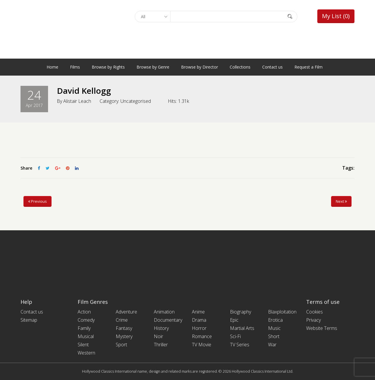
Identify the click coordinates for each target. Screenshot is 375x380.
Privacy (313, 320)
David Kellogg (84, 90)
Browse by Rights (108, 67)
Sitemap (29, 320)
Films (75, 67)
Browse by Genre (153, 67)
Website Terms (321, 328)
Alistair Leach (77, 101)
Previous (37, 201)
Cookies (314, 312)
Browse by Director (199, 67)
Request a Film (308, 67)
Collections (240, 67)
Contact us (272, 67)
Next (341, 201)
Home (52, 67)
